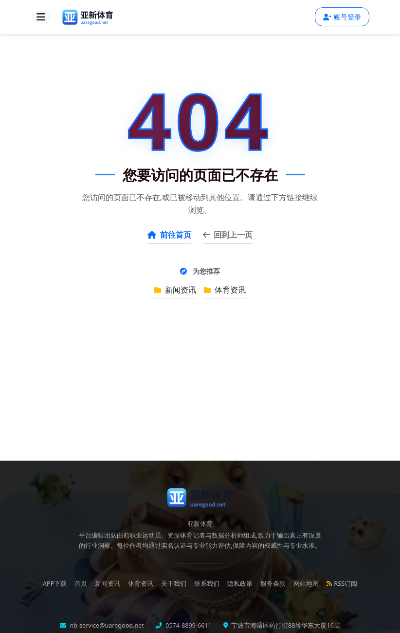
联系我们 (206, 583)
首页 (80, 583)
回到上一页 (228, 234)
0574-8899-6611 (188, 625)
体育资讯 (225, 289)
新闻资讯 (175, 289)
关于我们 (173, 583)
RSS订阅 (342, 583)
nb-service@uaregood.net (106, 625)
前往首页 (169, 234)
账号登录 (342, 16)
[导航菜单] (41, 17)
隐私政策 (240, 583)
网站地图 (306, 583)
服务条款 (273, 583)
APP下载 (55, 583)
